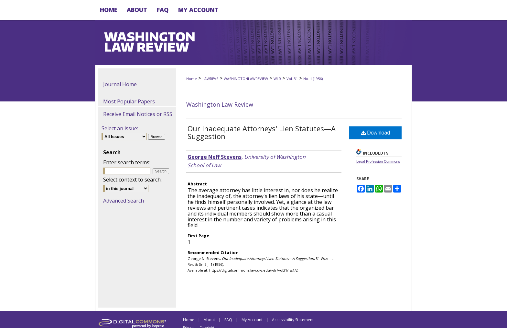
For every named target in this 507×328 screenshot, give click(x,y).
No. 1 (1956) (313, 78)
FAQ (228, 319)
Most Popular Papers (129, 101)
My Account (252, 319)
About (209, 319)
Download (375, 132)
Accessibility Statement (293, 319)
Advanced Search (123, 200)
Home (191, 78)
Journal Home (120, 84)
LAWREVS (210, 78)
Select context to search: (132, 179)
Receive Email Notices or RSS (137, 114)
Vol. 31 (292, 78)
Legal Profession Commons (378, 161)
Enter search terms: (126, 162)
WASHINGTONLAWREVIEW (246, 78)
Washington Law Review (219, 104)
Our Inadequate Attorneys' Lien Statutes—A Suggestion (262, 132)
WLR (277, 78)
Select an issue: (120, 128)
